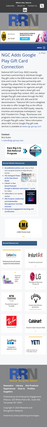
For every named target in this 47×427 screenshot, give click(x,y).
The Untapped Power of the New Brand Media (12, 178)
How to (21, 388)
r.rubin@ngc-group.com (12, 140)
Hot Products (31, 385)
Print (43, 53)
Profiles (31, 388)
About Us (21, 6)
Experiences (9, 388)
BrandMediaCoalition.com (14, 168)
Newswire (8, 385)
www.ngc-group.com (31, 126)
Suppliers (8, 391)
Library (19, 385)
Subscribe (10, 6)
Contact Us (32, 6)
